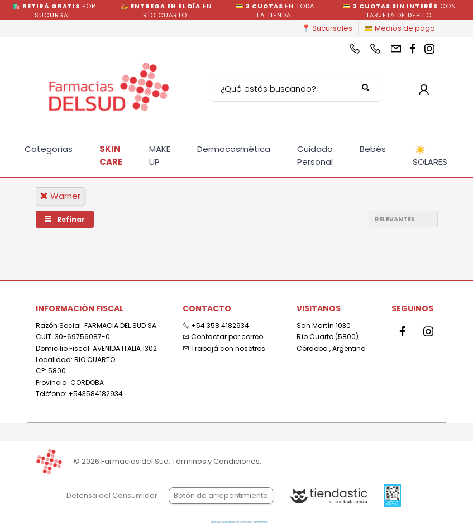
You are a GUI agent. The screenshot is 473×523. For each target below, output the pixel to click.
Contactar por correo (223, 336)
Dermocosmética (233, 149)
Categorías (49, 149)
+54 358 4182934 (216, 325)
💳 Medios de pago (399, 28)
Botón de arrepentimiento (221, 495)
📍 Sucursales (327, 28)
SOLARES (430, 156)
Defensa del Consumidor (111, 495)
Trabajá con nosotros (224, 348)
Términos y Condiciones (216, 461)
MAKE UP (159, 155)
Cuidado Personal (315, 155)
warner (60, 196)
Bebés (373, 149)
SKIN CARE (110, 155)
